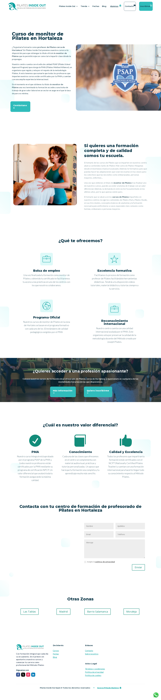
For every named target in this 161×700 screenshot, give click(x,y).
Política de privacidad (94, 673)
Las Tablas (29, 613)
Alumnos (114, 6)
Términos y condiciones (95, 670)
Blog (104, 6)
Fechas (95, 6)
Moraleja (131, 613)
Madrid (63, 613)
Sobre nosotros (91, 655)
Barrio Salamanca (97, 613)
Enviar (138, 569)
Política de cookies (93, 677)
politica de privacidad (105, 563)
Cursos (56, 652)
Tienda (84, 6)
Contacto (129, 6)
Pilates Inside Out (67, 6)
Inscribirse (145, 6)
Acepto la (99, 563)
